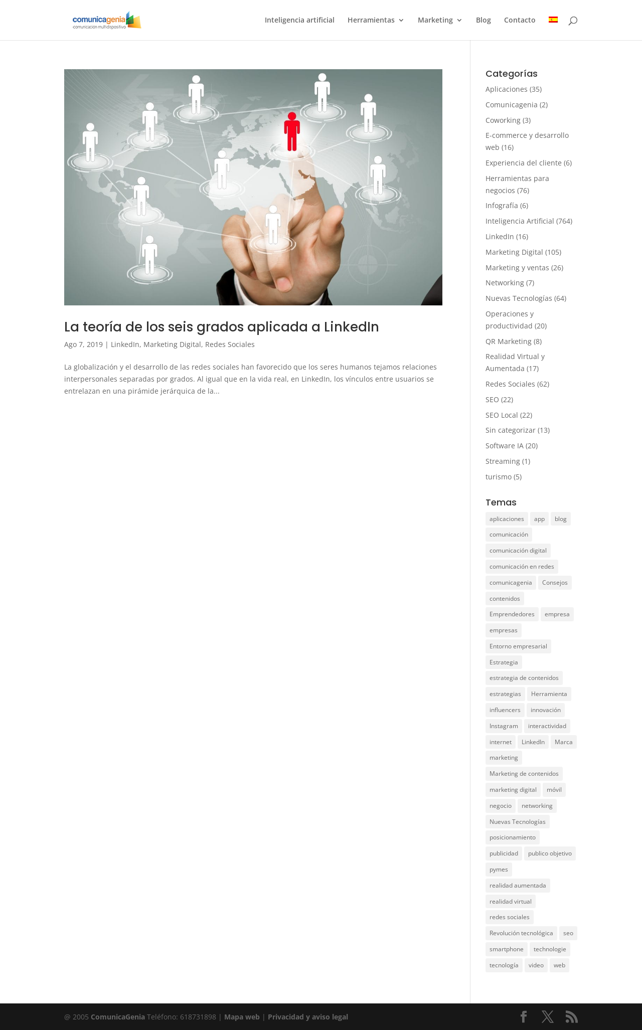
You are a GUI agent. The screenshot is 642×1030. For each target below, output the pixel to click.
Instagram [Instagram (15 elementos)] (504, 726)
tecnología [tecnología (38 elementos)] (504, 965)
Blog (483, 21)
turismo (499, 476)
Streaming (503, 461)
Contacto (520, 21)
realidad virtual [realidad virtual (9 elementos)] (511, 901)
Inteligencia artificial (300, 21)
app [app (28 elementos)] (539, 518)
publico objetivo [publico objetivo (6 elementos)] (550, 853)
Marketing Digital (172, 344)
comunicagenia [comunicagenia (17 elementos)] (511, 582)
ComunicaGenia (118, 1016)
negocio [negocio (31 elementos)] (501, 805)
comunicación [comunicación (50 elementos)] (509, 534)
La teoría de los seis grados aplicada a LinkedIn (221, 327)
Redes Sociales (230, 344)
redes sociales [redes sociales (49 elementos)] (510, 917)
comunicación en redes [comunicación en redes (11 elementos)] (522, 566)
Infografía (502, 205)
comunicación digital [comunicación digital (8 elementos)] (518, 550)
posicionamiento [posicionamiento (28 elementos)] (513, 837)
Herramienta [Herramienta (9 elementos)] (549, 694)
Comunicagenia (512, 104)
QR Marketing (509, 341)
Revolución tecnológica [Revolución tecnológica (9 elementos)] (521, 933)
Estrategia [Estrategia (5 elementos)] (504, 662)
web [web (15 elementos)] (559, 965)
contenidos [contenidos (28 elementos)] (505, 598)
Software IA (505, 445)
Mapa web (243, 1016)
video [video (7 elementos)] (536, 965)
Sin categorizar (511, 430)
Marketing (435, 21)
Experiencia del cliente (524, 162)
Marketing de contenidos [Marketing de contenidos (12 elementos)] (524, 773)
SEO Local (502, 415)
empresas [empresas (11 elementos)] (504, 630)
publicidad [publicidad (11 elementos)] (504, 853)
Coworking (503, 120)
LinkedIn (125, 344)
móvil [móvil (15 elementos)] (554, 789)
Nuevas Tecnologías (519, 298)
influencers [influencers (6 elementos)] (505, 710)
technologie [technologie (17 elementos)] (550, 949)
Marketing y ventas (517, 267)
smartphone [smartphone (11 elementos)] (507, 949)
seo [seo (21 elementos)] (568, 933)
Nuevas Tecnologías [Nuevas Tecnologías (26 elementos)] (518, 821)
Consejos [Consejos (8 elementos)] (555, 582)
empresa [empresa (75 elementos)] (557, 614)
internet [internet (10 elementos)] (501, 742)
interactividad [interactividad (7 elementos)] (547, 726)
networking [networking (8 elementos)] (537, 805)
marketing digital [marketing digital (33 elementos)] (513, 789)
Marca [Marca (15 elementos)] (564, 742)
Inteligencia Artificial (520, 221)
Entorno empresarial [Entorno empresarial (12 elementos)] (518, 646)
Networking (505, 282)
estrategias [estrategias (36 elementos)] (505, 694)
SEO (492, 399)
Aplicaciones (507, 89)
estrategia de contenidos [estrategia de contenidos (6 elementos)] (524, 677)
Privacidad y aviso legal (308, 1016)
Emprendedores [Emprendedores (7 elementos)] (512, 614)
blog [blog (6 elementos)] (561, 518)
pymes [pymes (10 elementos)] (499, 869)
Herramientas (371, 21)
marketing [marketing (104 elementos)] (504, 757)
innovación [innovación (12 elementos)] (546, 710)
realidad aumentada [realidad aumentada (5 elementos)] (518, 885)
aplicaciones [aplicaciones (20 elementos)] (507, 518)
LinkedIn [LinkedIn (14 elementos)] (533, 742)
